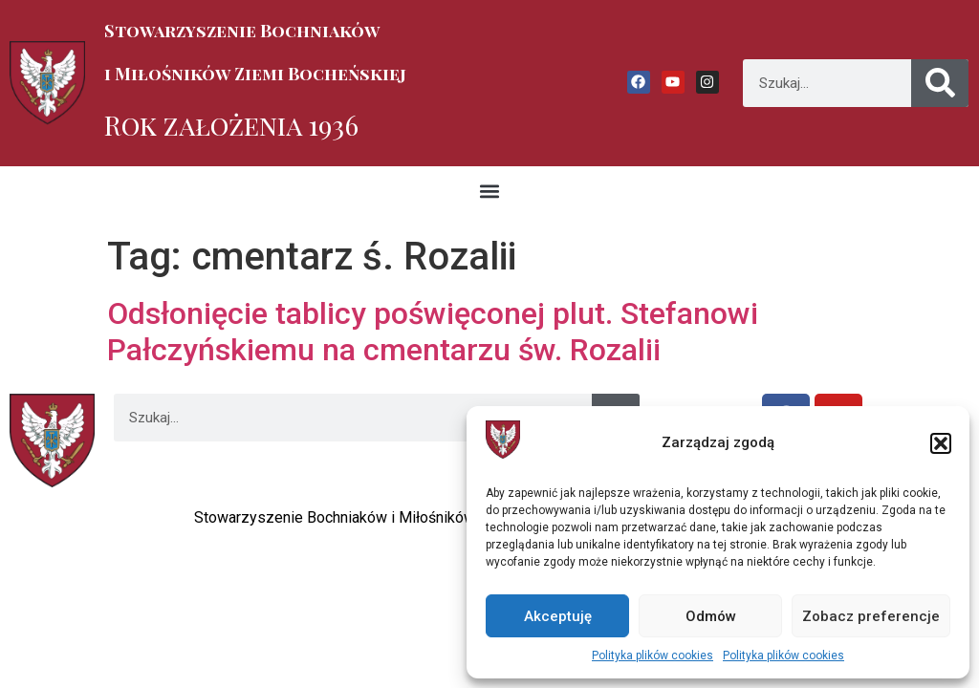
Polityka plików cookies (652, 655)
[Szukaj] (939, 83)
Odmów (710, 616)
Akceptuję (558, 616)
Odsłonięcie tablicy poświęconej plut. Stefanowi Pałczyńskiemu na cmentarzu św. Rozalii (432, 331)
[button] (940, 443)
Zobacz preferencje (871, 616)
